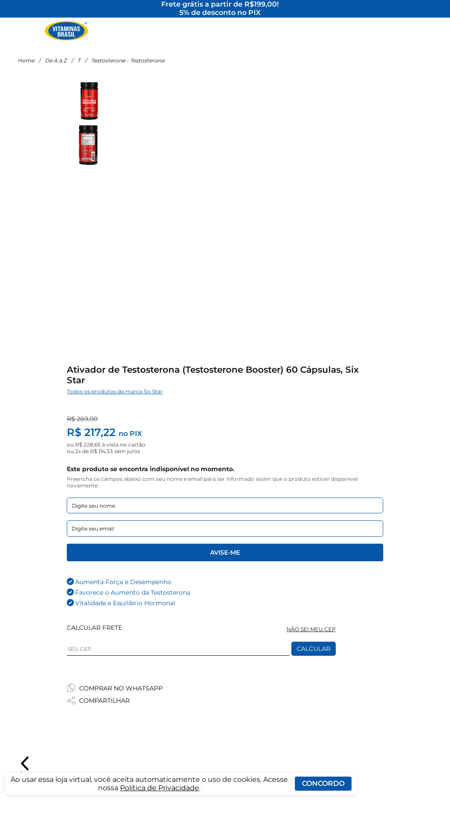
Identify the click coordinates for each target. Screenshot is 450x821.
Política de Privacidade (159, 788)
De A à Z (56, 67)
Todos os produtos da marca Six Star (115, 397)
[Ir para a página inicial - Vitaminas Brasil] (66, 33)
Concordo (323, 783)
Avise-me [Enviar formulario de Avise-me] (225, 559)
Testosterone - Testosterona (127, 67)
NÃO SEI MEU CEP (311, 635)
